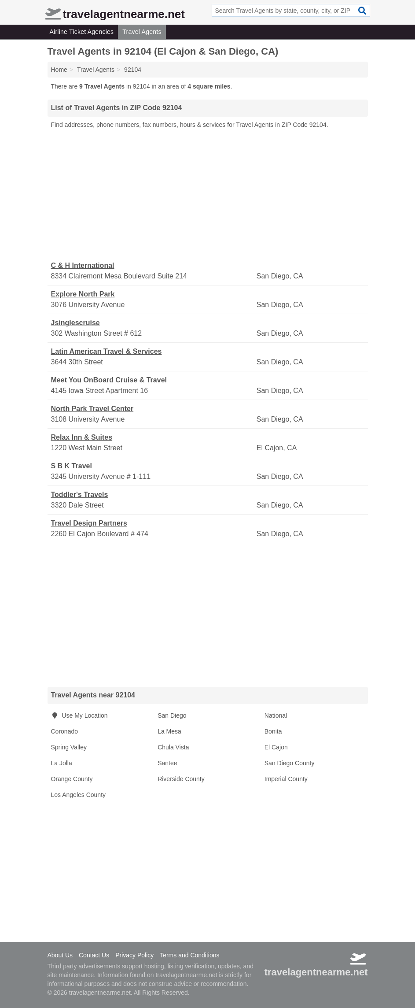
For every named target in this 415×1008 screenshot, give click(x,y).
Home (59, 69)
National (275, 715)
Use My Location (79, 715)
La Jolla (61, 763)
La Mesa (169, 731)
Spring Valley (69, 747)
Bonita (273, 731)
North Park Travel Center (92, 408)
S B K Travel (71, 466)
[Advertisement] (208, 195)
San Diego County (289, 763)
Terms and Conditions (189, 955)
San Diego (172, 715)
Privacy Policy (134, 955)
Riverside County (181, 778)
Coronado (64, 731)
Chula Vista (173, 747)
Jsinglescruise (75, 322)
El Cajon (276, 747)
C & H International (82, 265)
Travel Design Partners (89, 523)
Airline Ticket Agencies (82, 31)
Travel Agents (141, 31)
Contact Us (94, 955)
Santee (167, 763)
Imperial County (286, 778)
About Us (60, 955)
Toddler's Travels (79, 494)
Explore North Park (83, 294)
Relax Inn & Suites (82, 437)
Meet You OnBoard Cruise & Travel (109, 380)
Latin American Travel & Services (106, 351)
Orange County (72, 778)
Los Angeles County (78, 794)
